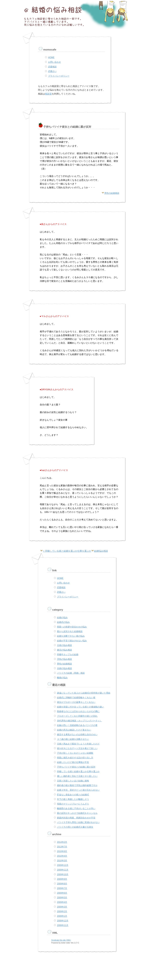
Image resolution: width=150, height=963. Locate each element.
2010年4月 (62, 856)
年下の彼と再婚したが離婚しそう (73, 799)
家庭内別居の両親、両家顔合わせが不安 (76, 817)
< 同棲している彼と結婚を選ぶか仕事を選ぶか (67, 551)
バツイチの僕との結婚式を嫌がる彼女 (75, 827)
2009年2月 (62, 911)
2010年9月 (62, 851)
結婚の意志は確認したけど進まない (74, 730)
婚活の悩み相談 (64, 650)
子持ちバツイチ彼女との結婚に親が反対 (76, 767)
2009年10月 (62, 874)
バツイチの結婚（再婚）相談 (71, 673)
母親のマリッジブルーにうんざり (73, 804)
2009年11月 (62, 870)
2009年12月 (62, 865)
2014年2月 (62, 842)
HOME (51, 57)
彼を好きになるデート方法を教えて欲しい (77, 748)
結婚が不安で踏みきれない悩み (72, 640)
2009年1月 (62, 916)
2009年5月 (62, 897)
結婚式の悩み (63, 622)
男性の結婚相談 (111, 193)
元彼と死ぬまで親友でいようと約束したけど (78, 744)
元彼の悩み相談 (64, 645)
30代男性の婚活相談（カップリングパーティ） (79, 720)
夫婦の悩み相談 (64, 668)
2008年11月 (62, 925)
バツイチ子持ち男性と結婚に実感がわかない (78, 822)
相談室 (48, 93)
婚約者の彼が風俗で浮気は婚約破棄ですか (77, 785)
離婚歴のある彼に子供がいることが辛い (76, 808)
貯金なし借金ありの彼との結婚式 (73, 794)
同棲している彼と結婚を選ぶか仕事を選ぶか (78, 771)
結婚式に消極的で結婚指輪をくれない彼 (76, 697)
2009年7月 (62, 888)
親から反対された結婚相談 (70, 631)
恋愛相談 (52, 66)
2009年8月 (62, 883)
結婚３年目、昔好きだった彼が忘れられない (78, 790)
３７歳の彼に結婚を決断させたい (73, 739)
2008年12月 (62, 920)
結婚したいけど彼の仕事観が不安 (73, 762)
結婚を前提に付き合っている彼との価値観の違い (80, 707)
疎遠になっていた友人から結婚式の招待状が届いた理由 (83, 693)
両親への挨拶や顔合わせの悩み (72, 627)
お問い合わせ (54, 62)
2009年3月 (62, 907)
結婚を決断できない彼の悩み (71, 636)
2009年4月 (62, 902)
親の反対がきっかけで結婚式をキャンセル (77, 813)
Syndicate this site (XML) (61, 940)
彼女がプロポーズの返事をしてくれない (76, 702)
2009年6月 (62, 893)
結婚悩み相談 (101, 551)
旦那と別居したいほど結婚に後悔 (73, 781)
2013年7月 (62, 846)
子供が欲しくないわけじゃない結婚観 (75, 753)
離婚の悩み (62, 677)
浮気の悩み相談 (64, 659)
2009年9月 (62, 879)
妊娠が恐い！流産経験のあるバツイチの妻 (77, 725)
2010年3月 (62, 860)
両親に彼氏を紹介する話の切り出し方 (75, 757)
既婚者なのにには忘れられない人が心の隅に (78, 711)
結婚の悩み (62, 617)
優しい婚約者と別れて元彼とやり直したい (77, 776)
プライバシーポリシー (58, 76)
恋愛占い (52, 71)
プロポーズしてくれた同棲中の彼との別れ (77, 716)
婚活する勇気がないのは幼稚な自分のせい (77, 734)
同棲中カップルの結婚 (67, 654)
